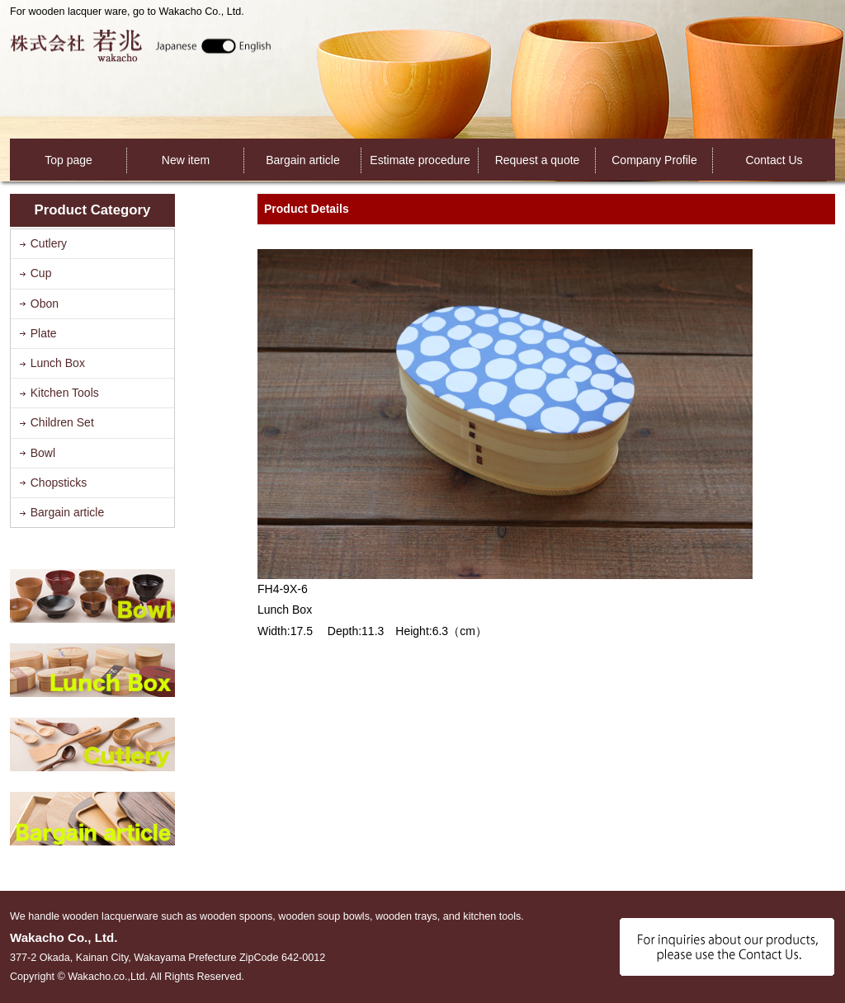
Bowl (43, 452)
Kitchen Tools (65, 392)
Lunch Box (58, 363)
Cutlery (49, 243)
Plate (44, 333)
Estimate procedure (420, 160)
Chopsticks (59, 482)
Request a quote (537, 160)
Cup (41, 273)
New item (186, 160)
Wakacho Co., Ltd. (140, 45)
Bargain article (303, 160)
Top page (68, 160)
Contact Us (773, 160)
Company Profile (654, 160)
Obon (45, 303)
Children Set (62, 422)
